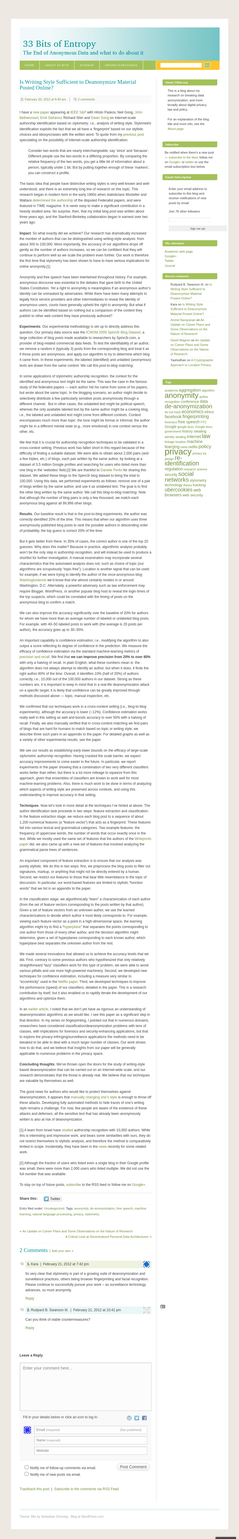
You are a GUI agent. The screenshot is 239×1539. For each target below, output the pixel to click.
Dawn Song (100, 118)
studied (67, 1130)
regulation (174, 469)
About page (176, 129)
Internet (194, 436)
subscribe (73, 1185)
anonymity (81, 1208)
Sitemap (87, 65)
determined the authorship (53, 200)
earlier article (38, 1009)
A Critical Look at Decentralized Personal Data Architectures (107, 1236)
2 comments (86, 99)
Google (171, 427)
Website (43, 1451)
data (204, 401)
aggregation (190, 390)
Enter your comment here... (47, 1368)
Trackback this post (35, 1489)
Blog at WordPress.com (87, 1516)
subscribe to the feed (183, 157)
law (206, 436)
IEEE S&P (78, 112)
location (180, 442)
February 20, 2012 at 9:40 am (45, 99)
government (173, 431)
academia (171, 390)
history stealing (194, 431)
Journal (170, 265)
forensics (171, 422)
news (103, 1147)
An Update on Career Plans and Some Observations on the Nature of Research (78, 1231)
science (202, 469)
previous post (133, 135)
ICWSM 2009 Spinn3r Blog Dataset (113, 332)
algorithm (208, 390)
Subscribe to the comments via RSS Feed (86, 1489)
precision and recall (35, 657)
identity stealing (175, 437)
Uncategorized (54, 1208)
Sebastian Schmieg (54, 1516)
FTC (203, 422)
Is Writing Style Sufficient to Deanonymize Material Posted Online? (189, 309)
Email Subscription (178, 177)
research (190, 469)
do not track (173, 412)
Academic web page (179, 251)
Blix (33, 1516)
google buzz (185, 426)
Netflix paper (68, 982)
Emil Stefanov (50, 118)
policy (205, 446)
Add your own (61, 1251)
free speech (124, 1208)
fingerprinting (196, 416)
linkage (170, 442)
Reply (29, 1298)
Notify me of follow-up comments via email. (63, 1468)
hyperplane (72, 927)
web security (193, 495)
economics (192, 411)
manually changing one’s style (94, 1097)
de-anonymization (102, 1208)
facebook (173, 416)
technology (174, 485)
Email (89, 1429)
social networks (179, 476)
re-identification (182, 460)
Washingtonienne (33, 580)
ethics (209, 412)
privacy (78, 1214)
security (171, 475)
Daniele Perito (111, 470)
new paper (41, 112)
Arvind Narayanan (121, 65)
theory (187, 485)
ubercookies (179, 490)
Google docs (203, 426)
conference (190, 402)
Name (49, 1440)
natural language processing (52, 1214)
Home (29, 65)
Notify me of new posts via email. (55, 1475)
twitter (189, 162)
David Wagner (180, 340)
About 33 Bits (57, 65)
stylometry (92, 1214)
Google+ (138, 1185)
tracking (199, 485)
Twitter (169, 260)
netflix (193, 447)
